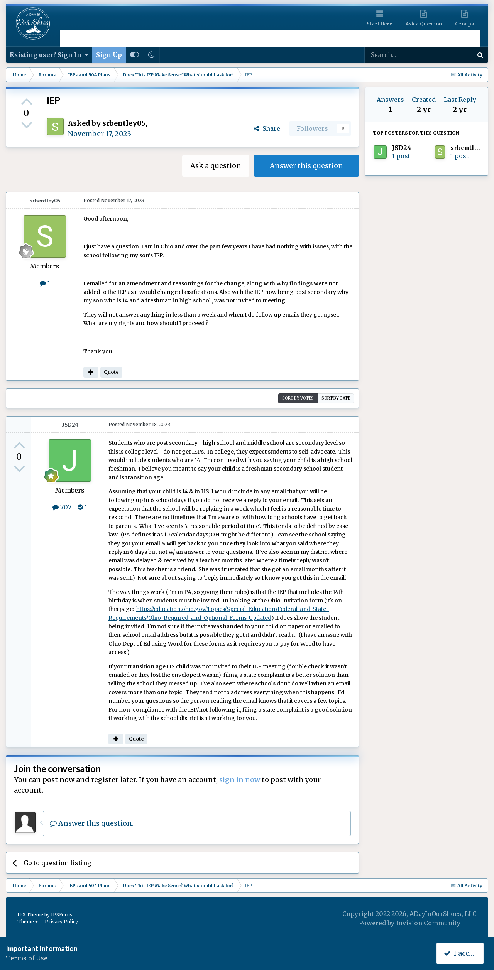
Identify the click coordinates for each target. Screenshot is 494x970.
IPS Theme (30, 915)
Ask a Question (424, 24)
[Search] (398, 55)
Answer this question (306, 165)
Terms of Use (26, 958)
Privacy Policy (61, 921)
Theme (27, 921)
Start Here (379, 24)
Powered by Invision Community (409, 923)
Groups (464, 24)
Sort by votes (298, 398)
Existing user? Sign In (49, 55)
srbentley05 (123, 123)
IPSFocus (62, 915)
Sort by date (335, 398)
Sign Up (109, 55)
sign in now (239, 779)
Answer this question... (93, 823)
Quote (111, 372)
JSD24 (70, 424)
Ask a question (215, 165)
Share (267, 128)
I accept (461, 953)
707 (61, 507)
